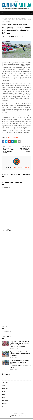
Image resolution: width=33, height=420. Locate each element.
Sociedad (7, 18)
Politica (4, 397)
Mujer (3, 394)
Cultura (4, 385)
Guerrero (10, 137)
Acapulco (4, 379)
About (15, 413)
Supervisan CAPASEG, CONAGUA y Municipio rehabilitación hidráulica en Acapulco (20, 353)
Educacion (5, 388)
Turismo (4, 407)
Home (10, 413)
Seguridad (5, 400)
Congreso (5, 382)
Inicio (3, 18)
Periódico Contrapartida (9, 36)
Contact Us (21, 413)
